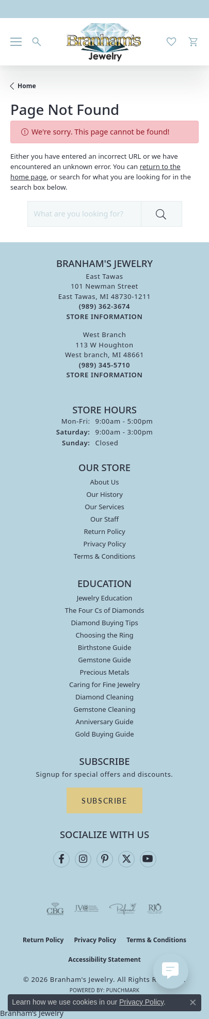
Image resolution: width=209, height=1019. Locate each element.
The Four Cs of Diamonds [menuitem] (104, 610)
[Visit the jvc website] (86, 908)
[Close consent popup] (193, 1002)
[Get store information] (105, 316)
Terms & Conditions (104, 556)
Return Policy (104, 531)
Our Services (104, 506)
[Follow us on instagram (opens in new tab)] (83, 859)
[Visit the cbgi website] (55, 908)
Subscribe (104, 800)
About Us (104, 482)
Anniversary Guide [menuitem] (104, 721)
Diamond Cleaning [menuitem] (104, 696)
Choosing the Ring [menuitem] (105, 635)
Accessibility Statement (104, 959)
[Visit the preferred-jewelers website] (123, 908)
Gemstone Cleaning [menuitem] (104, 709)
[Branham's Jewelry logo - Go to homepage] (104, 41)
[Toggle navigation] (16, 41)
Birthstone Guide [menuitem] (105, 647)
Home (27, 85)
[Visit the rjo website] (155, 908)
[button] (36, 41)
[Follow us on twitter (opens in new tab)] (126, 859)
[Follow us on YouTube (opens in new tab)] (148, 859)
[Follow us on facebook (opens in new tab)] (61, 859)
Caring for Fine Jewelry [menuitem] (104, 684)
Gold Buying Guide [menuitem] (104, 734)
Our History (104, 494)
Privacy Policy (104, 543)
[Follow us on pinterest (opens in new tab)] (105, 859)
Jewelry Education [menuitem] (105, 598)
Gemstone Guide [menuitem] (104, 659)
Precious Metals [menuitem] (104, 672)
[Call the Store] (104, 306)
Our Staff (104, 519)
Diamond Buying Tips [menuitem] (104, 622)
